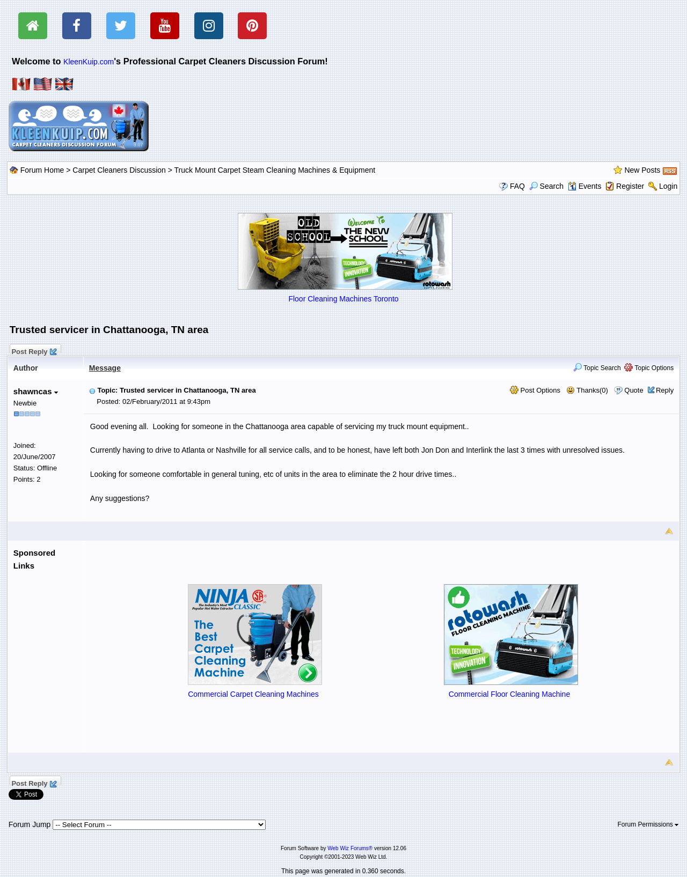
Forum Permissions (648, 824)
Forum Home (42, 170)
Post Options (535, 390)
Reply (665, 390)
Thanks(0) (587, 390)
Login (668, 186)
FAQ (517, 186)
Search (546, 186)
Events (585, 186)
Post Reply (34, 350)
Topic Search (597, 368)
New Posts (642, 170)
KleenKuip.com (88, 61)
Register (630, 186)
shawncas (35, 391)
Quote (633, 390)
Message (105, 368)
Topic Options (649, 368)
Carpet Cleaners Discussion (119, 170)
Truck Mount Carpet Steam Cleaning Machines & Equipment (275, 170)
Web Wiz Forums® (349, 848)
